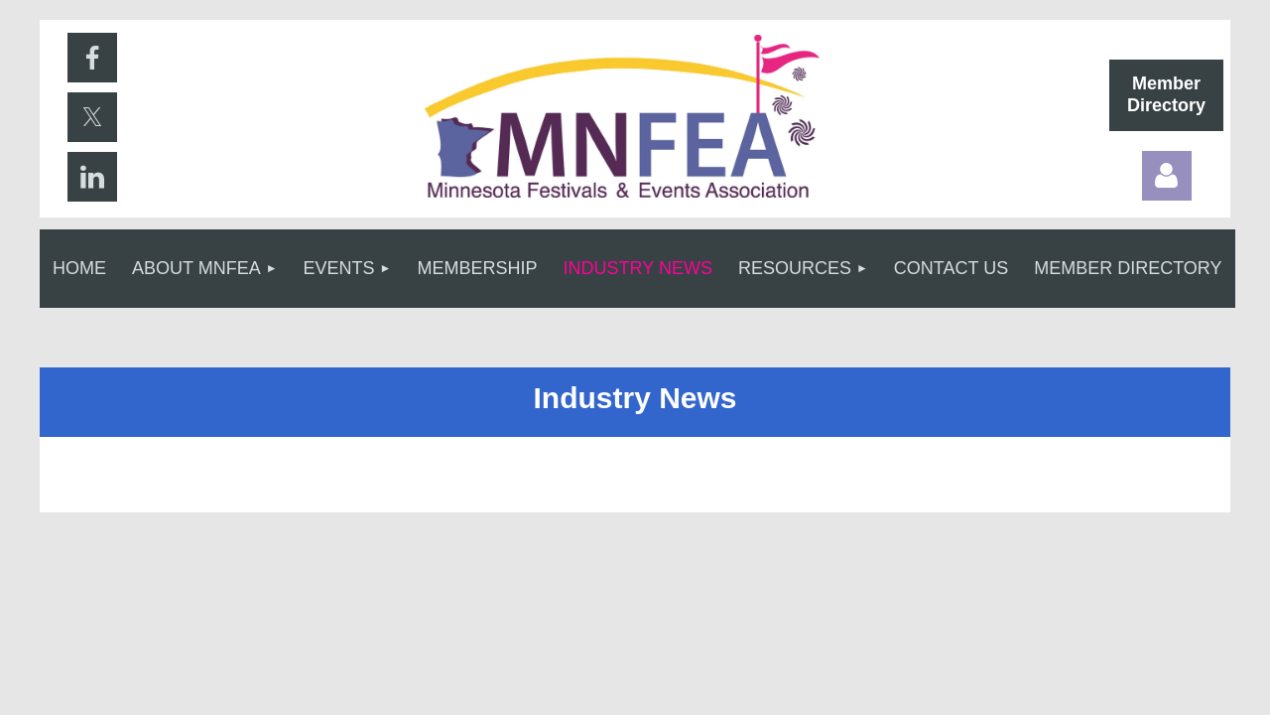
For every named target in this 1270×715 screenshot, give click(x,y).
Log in (1167, 176)
